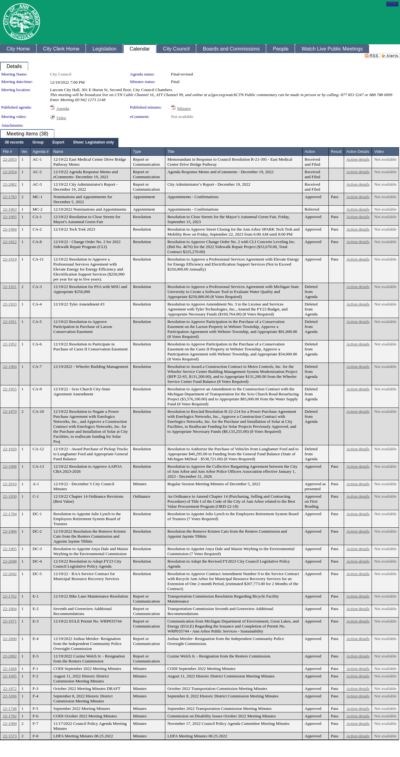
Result (336, 151)
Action (310, 151)
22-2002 (10, 656)
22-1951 (10, 321)
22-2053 (10, 159)
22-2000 (10, 638)
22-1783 (10, 196)
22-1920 (10, 449)
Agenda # (40, 151)
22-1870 (10, 411)
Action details (357, 159)
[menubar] (59, 142)
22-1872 (10, 688)
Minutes (184, 108)
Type (137, 151)
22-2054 (10, 171)
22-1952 (10, 344)
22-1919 (10, 259)
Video (61, 117)
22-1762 (10, 596)
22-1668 (10, 668)
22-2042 (10, 573)
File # (7, 151)
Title (171, 151)
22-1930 (10, 496)
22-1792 (10, 716)
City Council (61, 74)
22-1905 (10, 548)
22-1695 (10, 676)
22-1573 (10, 736)
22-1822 (10, 241)
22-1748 (10, 708)
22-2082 (10, 184)
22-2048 (10, 561)
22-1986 (10, 531)
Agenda (62, 108)
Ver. (24, 151)
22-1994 (10, 229)
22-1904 (10, 366)
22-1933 (10, 304)
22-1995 (10, 216)
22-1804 (10, 608)
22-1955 (10, 389)
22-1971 (10, 621)
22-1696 (10, 696)
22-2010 (10, 483)
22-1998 (10, 466)
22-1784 (10, 513)
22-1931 (10, 286)
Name (58, 151)
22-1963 (10, 209)
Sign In (392, 4)
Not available (182, 116)
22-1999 (10, 723)
